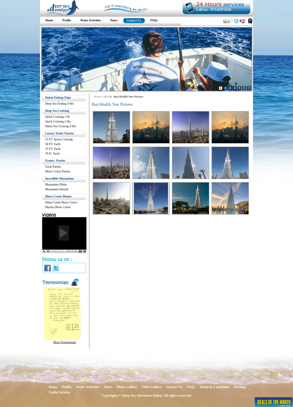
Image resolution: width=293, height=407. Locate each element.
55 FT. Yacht (52, 148)
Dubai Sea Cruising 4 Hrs (60, 126)
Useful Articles (59, 392)
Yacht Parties (53, 166)
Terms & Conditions (214, 387)
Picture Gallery (101, 96)
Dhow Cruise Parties (57, 171)
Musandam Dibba (56, 184)
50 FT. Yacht (52, 144)
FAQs (191, 387)
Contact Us (174, 387)
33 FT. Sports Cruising (58, 139)
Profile (67, 387)
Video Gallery (151, 387)
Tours (108, 387)
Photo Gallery (127, 387)
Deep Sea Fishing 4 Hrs (59, 103)
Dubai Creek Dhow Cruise (61, 202)
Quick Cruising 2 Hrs (58, 121)
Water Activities (87, 387)
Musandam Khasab (56, 189)
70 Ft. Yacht (52, 153)
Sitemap (240, 387)
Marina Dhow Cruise (58, 207)
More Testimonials (64, 342)
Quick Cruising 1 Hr (57, 116)
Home (53, 387)
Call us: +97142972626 (213, 10)
